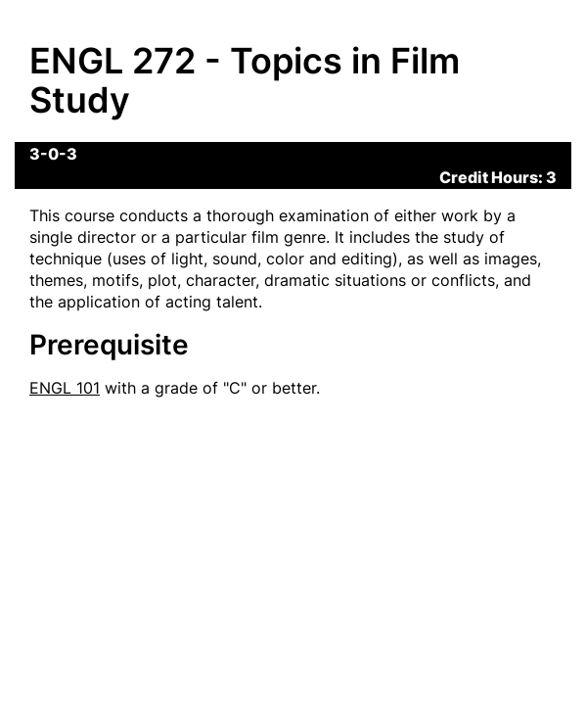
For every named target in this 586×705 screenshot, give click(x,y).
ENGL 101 (64, 388)
